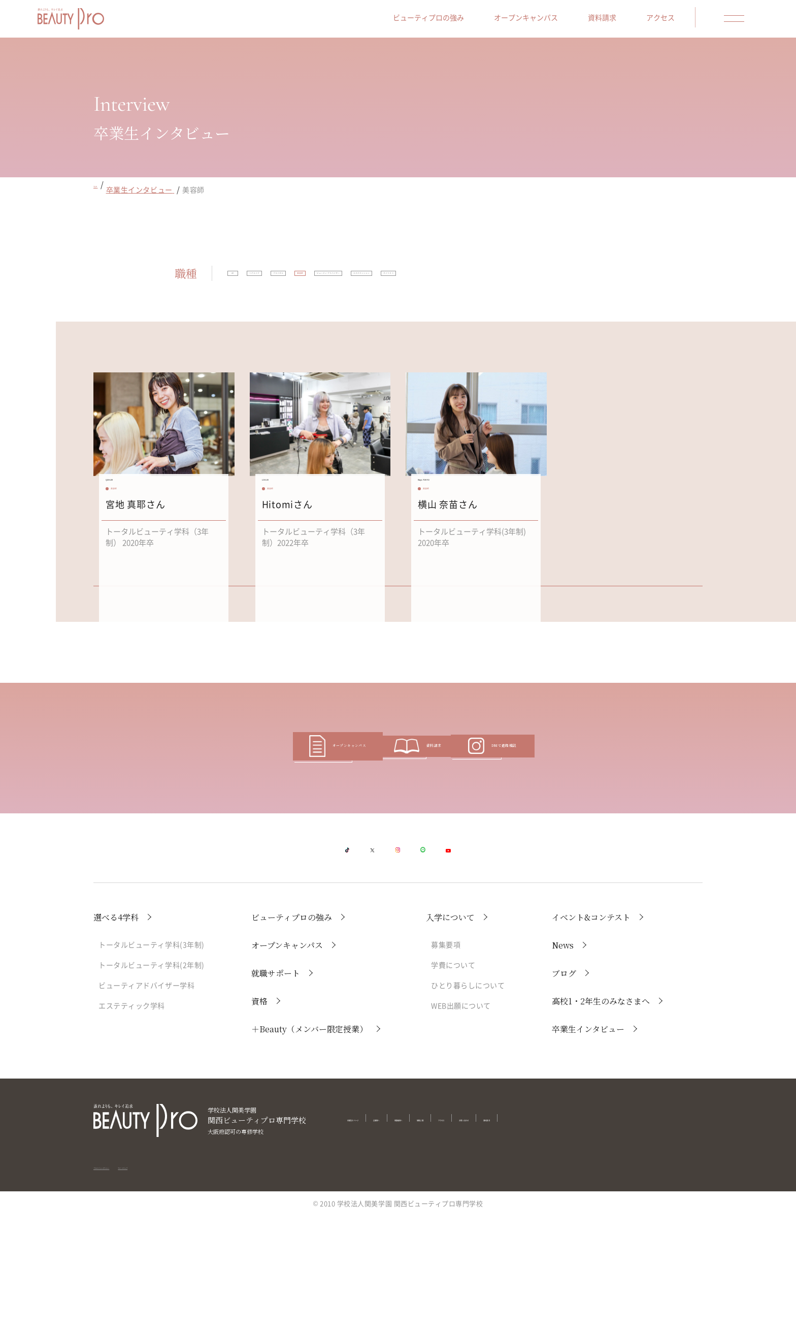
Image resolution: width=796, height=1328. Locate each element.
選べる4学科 (116, 1029)
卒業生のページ (371, 1231)
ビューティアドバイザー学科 (146, 1097)
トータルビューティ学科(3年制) (151, 1057)
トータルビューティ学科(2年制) (151, 1077)
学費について (453, 1077)
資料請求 (631, 21)
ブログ (564, 1085)
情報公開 (514, 1231)
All (247, 281)
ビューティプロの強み (457, 21)
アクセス (690, 21)
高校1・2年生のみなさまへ (601, 1113)
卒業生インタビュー (588, 1141)
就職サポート (275, 1085)
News (563, 1057)
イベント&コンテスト (591, 1029)
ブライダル (368, 281)
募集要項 (445, 1057)
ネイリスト (341, 310)
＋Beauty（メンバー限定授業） (309, 1141)
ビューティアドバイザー (504, 281)
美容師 (424, 281)
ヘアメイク (304, 281)
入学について (450, 1029)
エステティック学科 (131, 1118)
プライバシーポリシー (127, 1270)
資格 (259, 1113)
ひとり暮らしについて (468, 1097)
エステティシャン (266, 310)
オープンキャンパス (555, 21)
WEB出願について (461, 1118)
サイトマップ (191, 1270)
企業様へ (424, 1231)
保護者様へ (469, 1231)
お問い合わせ (606, 1231)
